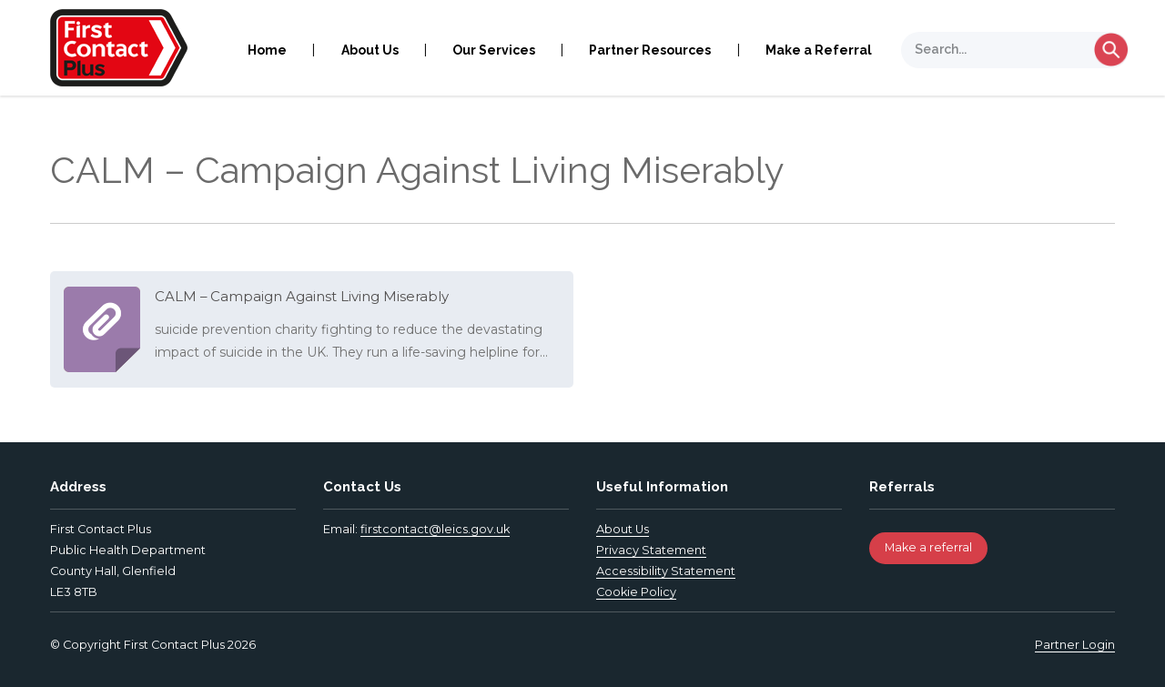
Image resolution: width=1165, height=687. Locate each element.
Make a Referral (818, 50)
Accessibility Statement (665, 571)
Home (267, 50)
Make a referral (928, 547)
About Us (370, 50)
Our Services (493, 50)
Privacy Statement (651, 550)
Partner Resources (650, 50)
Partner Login (1075, 645)
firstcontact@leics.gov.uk (435, 529)
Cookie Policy (636, 592)
